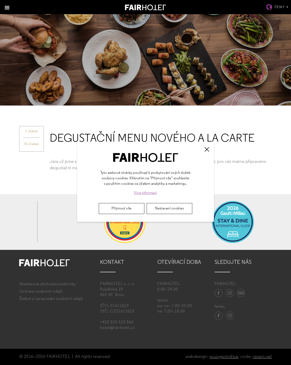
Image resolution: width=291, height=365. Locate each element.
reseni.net (262, 356)
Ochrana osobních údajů (40, 291)
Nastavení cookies (169, 208)
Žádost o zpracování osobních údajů (51, 299)
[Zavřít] (207, 149)
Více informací (145, 193)
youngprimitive (223, 356)
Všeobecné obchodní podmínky (47, 284)
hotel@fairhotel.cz (117, 328)
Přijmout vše (122, 208)
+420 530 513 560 (116, 322)
